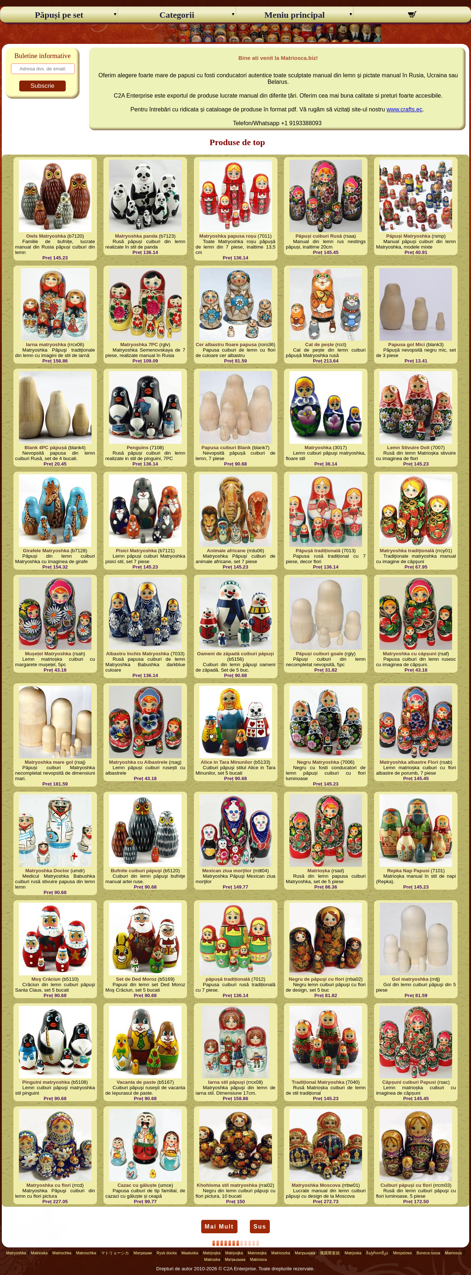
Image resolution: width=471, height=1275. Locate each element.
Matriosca (453, 1253)
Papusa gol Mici (406, 344)
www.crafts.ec (405, 109)
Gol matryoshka (410, 979)
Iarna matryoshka (46, 344)
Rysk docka (166, 1253)
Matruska (212, 1259)
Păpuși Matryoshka (408, 236)
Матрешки (143, 1253)
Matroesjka (257, 1253)
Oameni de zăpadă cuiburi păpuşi (235, 653)
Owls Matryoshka (46, 236)
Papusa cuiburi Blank (226, 447)
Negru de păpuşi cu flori (316, 979)
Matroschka (86, 1253)
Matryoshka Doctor (47, 870)
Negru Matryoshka (318, 762)
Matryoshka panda (136, 236)
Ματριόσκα (402, 1253)
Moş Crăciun (46, 979)
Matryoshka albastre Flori (408, 762)
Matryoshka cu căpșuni (409, 653)
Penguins (138, 447)
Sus (259, 1226)
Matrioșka (319, 870)
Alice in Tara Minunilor (226, 762)
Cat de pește (319, 344)
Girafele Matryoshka (46, 550)
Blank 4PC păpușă (46, 447)
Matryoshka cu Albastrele (138, 762)
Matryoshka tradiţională (407, 550)
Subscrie (42, 85)
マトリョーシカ (115, 1253)
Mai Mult (219, 1226)
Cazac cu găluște (137, 1185)
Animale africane (226, 550)
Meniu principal (294, 15)
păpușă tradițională (228, 979)
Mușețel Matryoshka (48, 653)
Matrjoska (353, 1253)
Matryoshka (318, 447)
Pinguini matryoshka (46, 1082)
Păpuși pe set (59, 15)
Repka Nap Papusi (408, 870)
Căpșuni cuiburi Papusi (409, 1082)
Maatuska (189, 1253)
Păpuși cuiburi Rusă (319, 236)
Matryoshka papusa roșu (227, 236)
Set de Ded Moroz (136, 979)
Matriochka (61, 1253)
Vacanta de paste (136, 1082)
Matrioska (39, 1253)
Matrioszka (280, 1253)
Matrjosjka (212, 1253)
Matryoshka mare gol (49, 762)
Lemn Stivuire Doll (408, 447)
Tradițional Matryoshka (318, 1082)
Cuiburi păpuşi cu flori (406, 1185)
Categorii (176, 15)
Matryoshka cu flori (49, 1185)
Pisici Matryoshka (136, 550)
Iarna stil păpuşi (226, 1082)
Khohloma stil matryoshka (227, 1185)
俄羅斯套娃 (330, 1253)
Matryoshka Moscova (316, 1185)
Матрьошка (305, 1253)
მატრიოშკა (377, 1253)
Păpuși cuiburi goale (319, 653)
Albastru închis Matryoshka (137, 653)
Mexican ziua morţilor (227, 870)
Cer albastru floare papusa (226, 344)
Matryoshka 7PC (139, 344)
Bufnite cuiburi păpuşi (136, 870)
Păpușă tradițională (318, 550)
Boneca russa (428, 1253)
